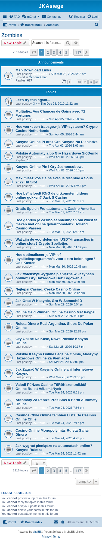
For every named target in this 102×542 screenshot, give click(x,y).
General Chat (38, 77)
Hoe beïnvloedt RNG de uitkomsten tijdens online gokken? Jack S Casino (52, 195)
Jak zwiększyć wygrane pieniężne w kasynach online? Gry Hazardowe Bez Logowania (55, 276)
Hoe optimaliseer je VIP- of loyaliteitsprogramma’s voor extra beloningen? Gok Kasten (55, 259)
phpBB (37, 531)
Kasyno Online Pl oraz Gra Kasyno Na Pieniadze (57, 142)
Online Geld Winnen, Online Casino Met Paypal (55, 312)
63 (96, 82)
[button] (34, 52)
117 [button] (78, 52)
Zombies (11, 35)
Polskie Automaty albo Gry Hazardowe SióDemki (57, 153)
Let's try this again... (33, 100)
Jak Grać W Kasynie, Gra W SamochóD (49, 301)
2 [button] (48, 52)
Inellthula (38, 119)
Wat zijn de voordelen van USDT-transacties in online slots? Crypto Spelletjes (55, 241)
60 (79, 82)
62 (90, 82)
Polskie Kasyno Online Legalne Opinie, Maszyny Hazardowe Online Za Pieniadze (57, 356)
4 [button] (60, 52)
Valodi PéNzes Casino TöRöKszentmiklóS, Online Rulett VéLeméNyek (52, 387)
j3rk (34, 103)
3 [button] (54, 52)
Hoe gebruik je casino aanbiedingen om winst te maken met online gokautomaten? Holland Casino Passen (56, 224)
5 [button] (66, 52)
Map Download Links (33, 70)
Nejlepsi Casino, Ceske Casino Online (48, 289)
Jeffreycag (39, 73)
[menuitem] (14, 16)
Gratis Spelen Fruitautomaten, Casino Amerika (55, 209)
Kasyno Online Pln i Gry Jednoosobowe (50, 167)
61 (85, 82)
